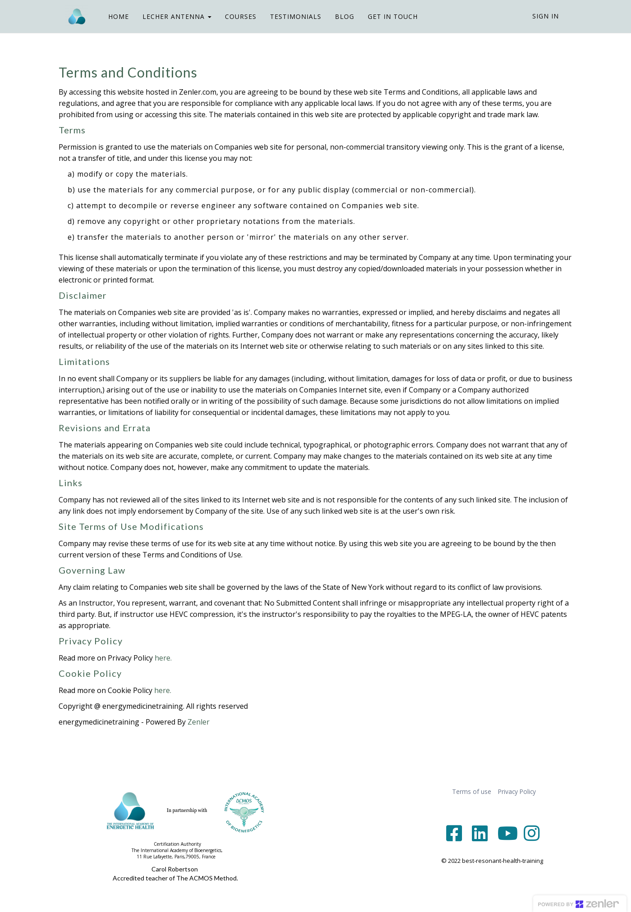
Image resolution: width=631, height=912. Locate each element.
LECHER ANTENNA (170, 16)
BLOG (338, 16)
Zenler (198, 722)
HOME (111, 16)
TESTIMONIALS (289, 16)
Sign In (545, 16)
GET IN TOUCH (386, 16)
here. (163, 658)
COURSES (234, 16)
